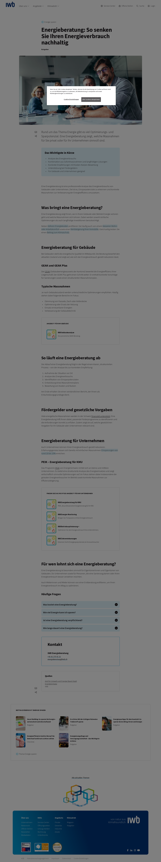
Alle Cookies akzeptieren (91, 99)
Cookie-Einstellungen (71, 99)
